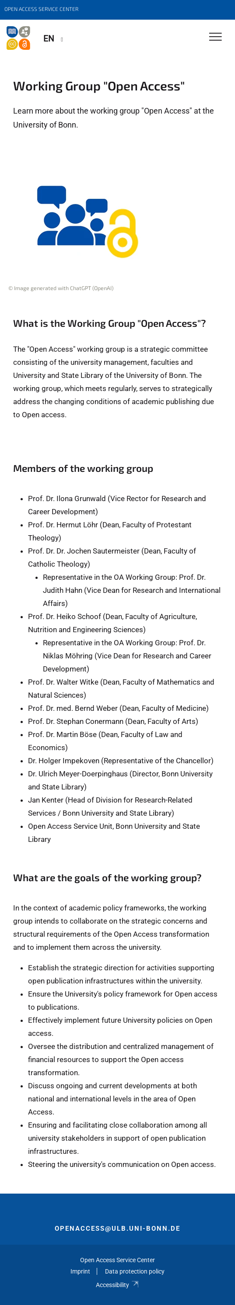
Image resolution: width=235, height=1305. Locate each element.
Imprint (80, 1271)
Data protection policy (135, 1271)
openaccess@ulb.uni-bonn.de (117, 1228)
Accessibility (117, 1284)
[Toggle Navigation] (215, 37)
